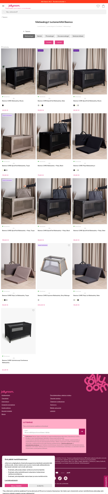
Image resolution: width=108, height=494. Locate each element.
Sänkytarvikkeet (78, 36)
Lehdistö (52, 411)
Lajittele (59, 42)
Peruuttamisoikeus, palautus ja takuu (60, 395)
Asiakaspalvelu (6, 395)
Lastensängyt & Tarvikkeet (54, 26)
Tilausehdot (5, 398)
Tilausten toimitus (55, 398)
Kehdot (39, 36)
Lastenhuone (41, 26)
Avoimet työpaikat (7, 411)
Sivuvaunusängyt (63, 36)
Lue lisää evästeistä (11, 480)
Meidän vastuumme (55, 408)
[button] (3, 6)
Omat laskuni (5, 401)
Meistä (3, 414)
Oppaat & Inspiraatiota (8, 405)
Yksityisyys (53, 405)
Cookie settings (6, 408)
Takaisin (4, 17)
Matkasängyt (67, 26)
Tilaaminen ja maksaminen (57, 401)
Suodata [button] (48, 42)
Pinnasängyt (50, 36)
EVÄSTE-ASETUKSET (40, 487)
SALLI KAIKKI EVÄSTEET (16, 487)
